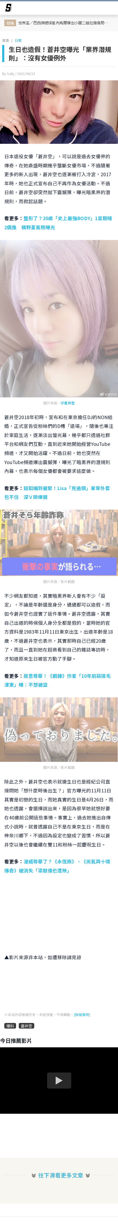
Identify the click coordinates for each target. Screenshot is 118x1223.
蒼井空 (26, 1026)
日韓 (18, 40)
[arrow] (8, 8)
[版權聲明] (82, 1014)
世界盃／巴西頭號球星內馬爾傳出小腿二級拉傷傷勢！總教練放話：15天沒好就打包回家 (65, 22)
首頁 (5, 40)
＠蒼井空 (68, 402)
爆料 (10, 1026)
